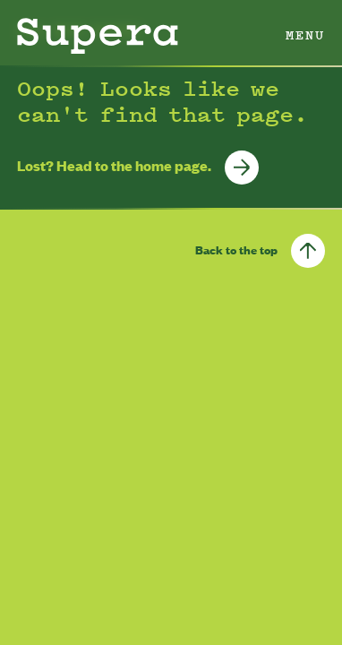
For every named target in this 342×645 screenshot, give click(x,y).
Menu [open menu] (305, 34)
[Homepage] (97, 36)
